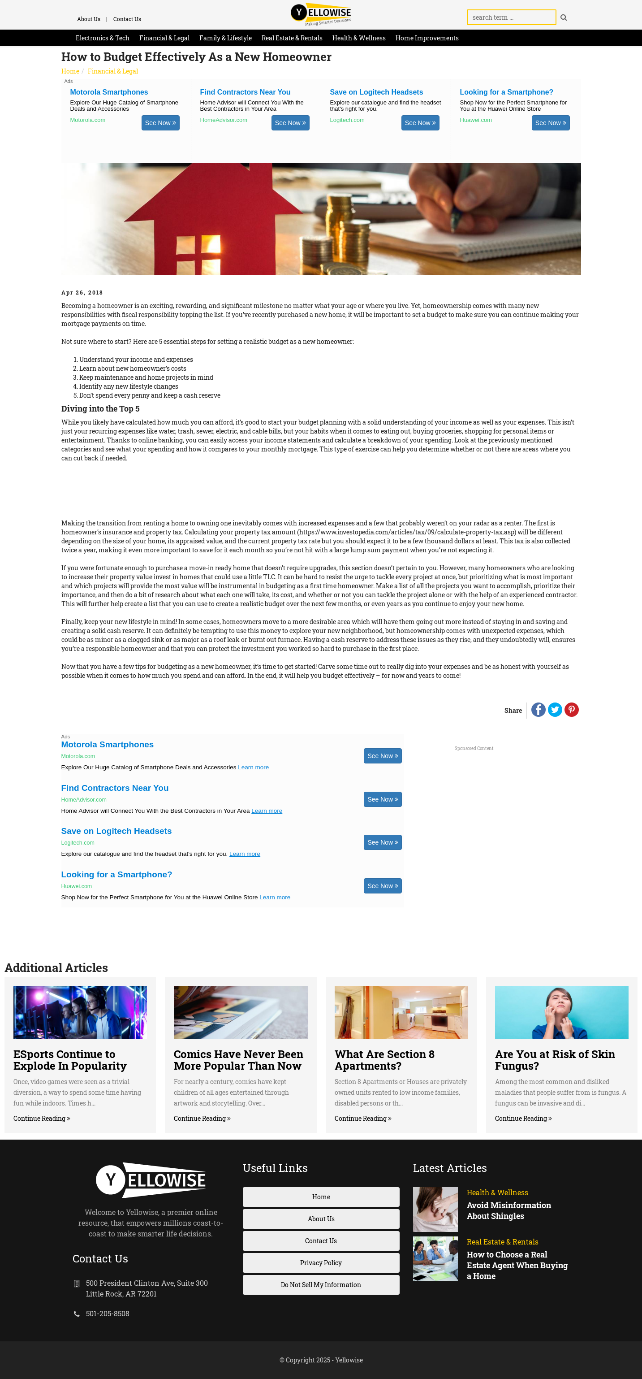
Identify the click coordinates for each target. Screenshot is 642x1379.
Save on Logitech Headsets (376, 92)
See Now (160, 122)
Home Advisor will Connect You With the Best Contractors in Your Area (252, 105)
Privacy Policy (321, 1262)
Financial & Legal (164, 38)
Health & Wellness (359, 38)
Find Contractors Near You (245, 92)
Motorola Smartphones (109, 92)
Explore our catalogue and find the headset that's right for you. (385, 105)
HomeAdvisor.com (223, 120)
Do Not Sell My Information (321, 1284)
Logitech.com (347, 120)
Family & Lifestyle (225, 38)
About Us (88, 18)
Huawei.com (476, 120)
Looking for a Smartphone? (507, 92)
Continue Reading (40, 1118)
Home (70, 71)
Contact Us (127, 18)
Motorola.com (88, 120)
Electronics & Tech (102, 38)
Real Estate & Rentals (292, 38)
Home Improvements (427, 38)
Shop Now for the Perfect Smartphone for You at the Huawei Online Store (513, 105)
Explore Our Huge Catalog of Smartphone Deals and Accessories (124, 105)
